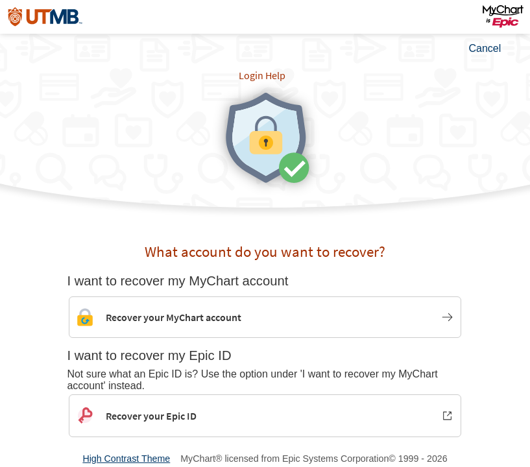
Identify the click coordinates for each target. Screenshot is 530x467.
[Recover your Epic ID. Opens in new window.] (265, 415)
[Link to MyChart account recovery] (265, 317)
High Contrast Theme (126, 458)
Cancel (485, 48)
